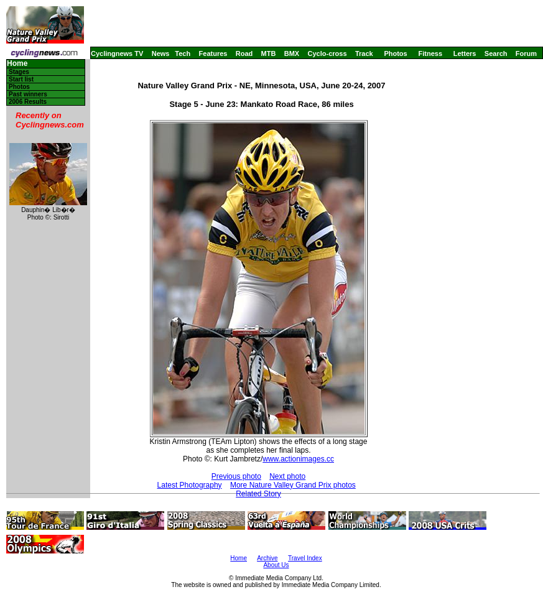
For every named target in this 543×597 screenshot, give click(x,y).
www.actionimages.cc (298, 459)
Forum (526, 53)
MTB (268, 53)
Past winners (28, 94)
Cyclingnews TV (117, 53)
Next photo (287, 476)
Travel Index (305, 558)
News (161, 53)
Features (213, 53)
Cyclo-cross (327, 53)
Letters (464, 53)
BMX (291, 53)
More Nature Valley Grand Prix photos (293, 485)
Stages (19, 71)
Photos (395, 53)
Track (364, 53)
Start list (21, 79)
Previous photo (236, 476)
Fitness (430, 53)
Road (244, 53)
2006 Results (28, 101)
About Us (276, 565)
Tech (182, 53)
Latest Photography (189, 485)
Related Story (258, 493)
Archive (267, 558)
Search (496, 53)
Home (17, 64)
